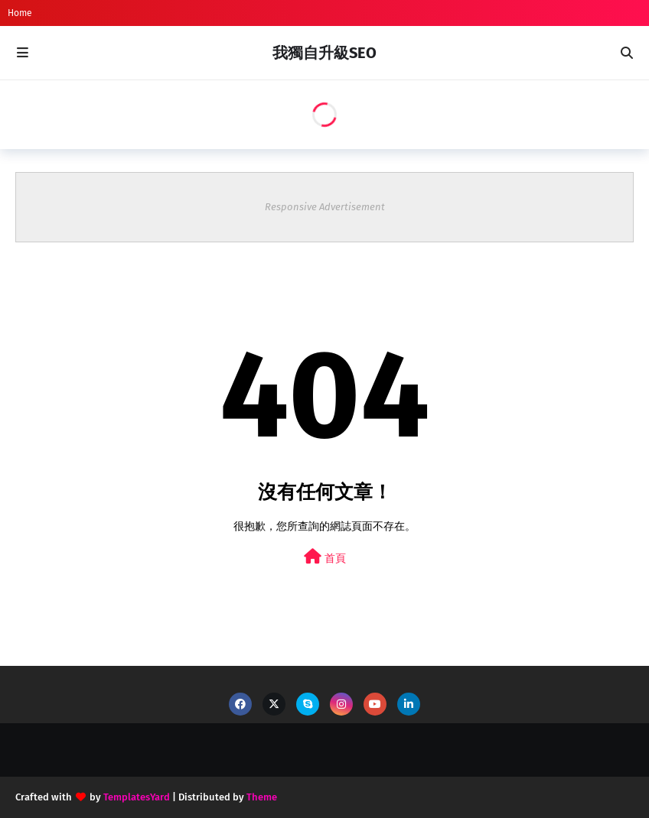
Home (20, 13)
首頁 (325, 557)
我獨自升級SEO (324, 53)
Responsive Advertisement (325, 207)
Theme (261, 797)
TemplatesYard (136, 797)
